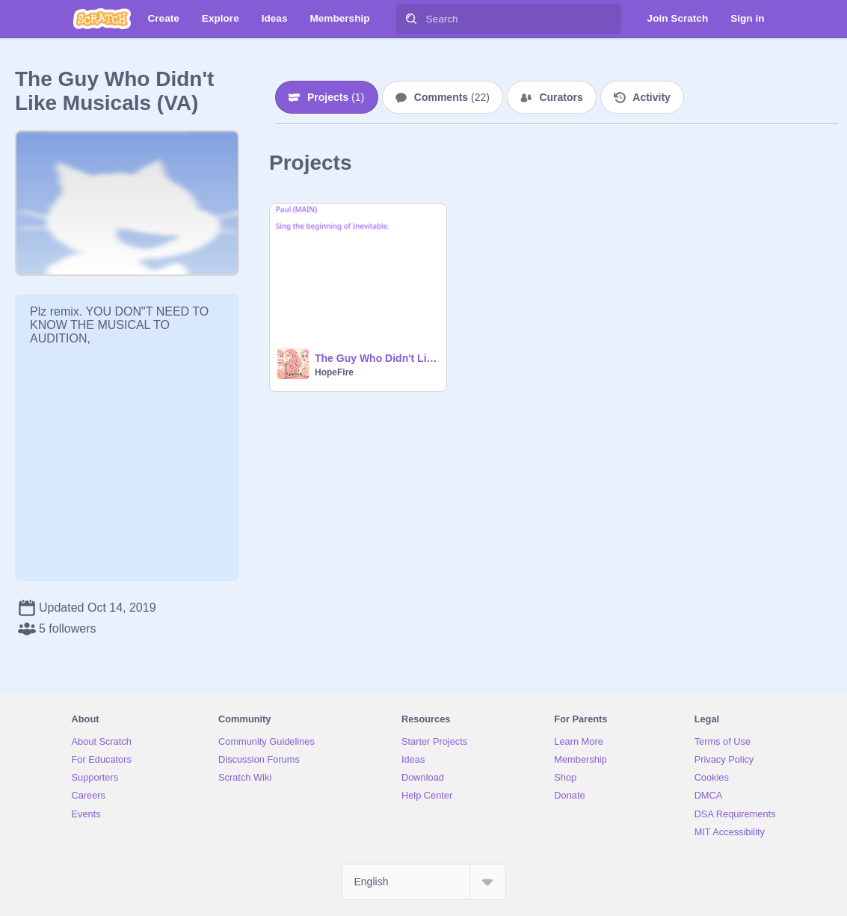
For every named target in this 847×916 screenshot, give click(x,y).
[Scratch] (102, 18)
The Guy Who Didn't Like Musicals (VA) (376, 358)
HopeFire (334, 372)
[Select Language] (424, 882)
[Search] (411, 19)
